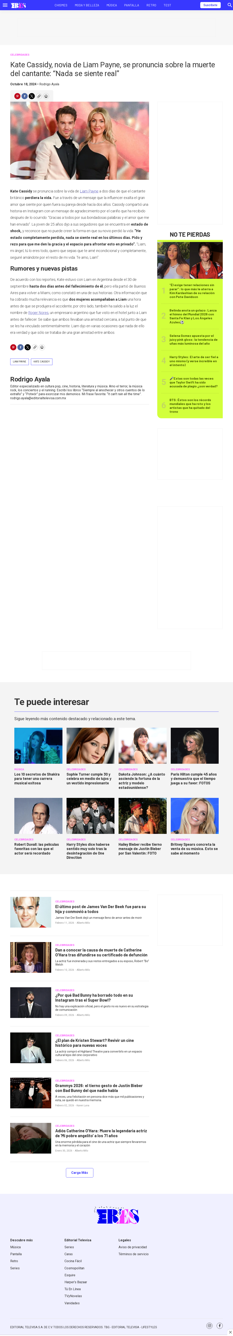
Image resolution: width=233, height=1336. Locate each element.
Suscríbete (210, 5)
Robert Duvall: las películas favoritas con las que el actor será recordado (36, 848)
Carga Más (79, 1173)
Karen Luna (83, 1105)
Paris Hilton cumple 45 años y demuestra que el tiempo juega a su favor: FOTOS (194, 778)
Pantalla (131, 5)
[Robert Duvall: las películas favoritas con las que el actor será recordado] (38, 816)
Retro (151, 5)
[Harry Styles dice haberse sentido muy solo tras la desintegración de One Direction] (91, 816)
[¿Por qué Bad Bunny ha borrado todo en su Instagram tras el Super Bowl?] (30, 1002)
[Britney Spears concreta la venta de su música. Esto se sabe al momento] (195, 816)
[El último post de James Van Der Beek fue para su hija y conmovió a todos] (30, 912)
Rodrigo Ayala (49, 84)
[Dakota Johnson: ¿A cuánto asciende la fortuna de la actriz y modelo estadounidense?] (143, 746)
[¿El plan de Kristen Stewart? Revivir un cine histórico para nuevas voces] (30, 1047)
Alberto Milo (83, 922)
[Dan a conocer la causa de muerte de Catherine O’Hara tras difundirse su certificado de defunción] (30, 957)
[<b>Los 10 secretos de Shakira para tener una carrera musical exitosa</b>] (38, 746)
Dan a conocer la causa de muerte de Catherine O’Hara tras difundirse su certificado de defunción (101, 952)
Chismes (61, 5)
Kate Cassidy (42, 361)
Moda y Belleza (87, 5)
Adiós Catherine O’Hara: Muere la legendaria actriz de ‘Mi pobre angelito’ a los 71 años (101, 1133)
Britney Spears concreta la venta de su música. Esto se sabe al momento (194, 848)
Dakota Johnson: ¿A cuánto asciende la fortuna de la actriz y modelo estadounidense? (142, 781)
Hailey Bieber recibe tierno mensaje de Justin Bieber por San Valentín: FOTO (140, 848)
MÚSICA (19, 769)
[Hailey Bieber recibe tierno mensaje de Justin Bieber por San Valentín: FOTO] (143, 816)
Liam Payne (89, 191)
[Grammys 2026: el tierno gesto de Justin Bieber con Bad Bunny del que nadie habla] (30, 1093)
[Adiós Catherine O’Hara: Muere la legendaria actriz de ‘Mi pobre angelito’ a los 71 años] (30, 1138)
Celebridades (19, 54)
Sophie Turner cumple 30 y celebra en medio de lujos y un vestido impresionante (89, 778)
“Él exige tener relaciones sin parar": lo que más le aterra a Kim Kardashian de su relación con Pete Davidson (192, 291)
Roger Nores (38, 312)
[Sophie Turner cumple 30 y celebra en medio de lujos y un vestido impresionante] (91, 746)
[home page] (18, 5)
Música (111, 5)
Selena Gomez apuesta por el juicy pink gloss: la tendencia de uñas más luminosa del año (194, 339)
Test (167, 5)
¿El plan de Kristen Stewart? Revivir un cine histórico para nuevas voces (94, 1043)
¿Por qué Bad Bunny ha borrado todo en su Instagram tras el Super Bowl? (94, 997)
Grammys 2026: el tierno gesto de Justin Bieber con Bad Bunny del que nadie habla (99, 1088)
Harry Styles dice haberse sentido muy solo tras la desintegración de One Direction (88, 851)
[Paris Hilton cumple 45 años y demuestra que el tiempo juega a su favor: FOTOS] (195, 746)
